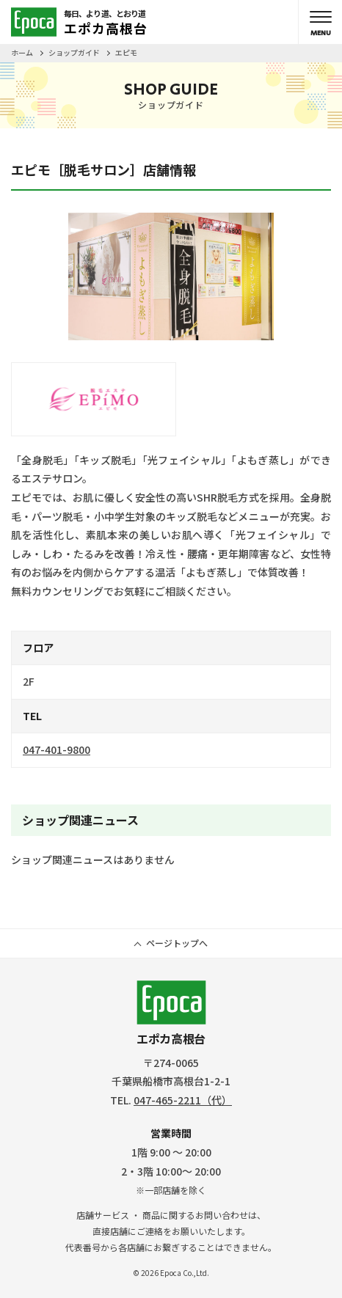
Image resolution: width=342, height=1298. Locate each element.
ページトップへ (177, 942)
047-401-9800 (56, 749)
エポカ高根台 (171, 1013)
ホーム (22, 52)
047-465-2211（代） (183, 1100)
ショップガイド (74, 52)
